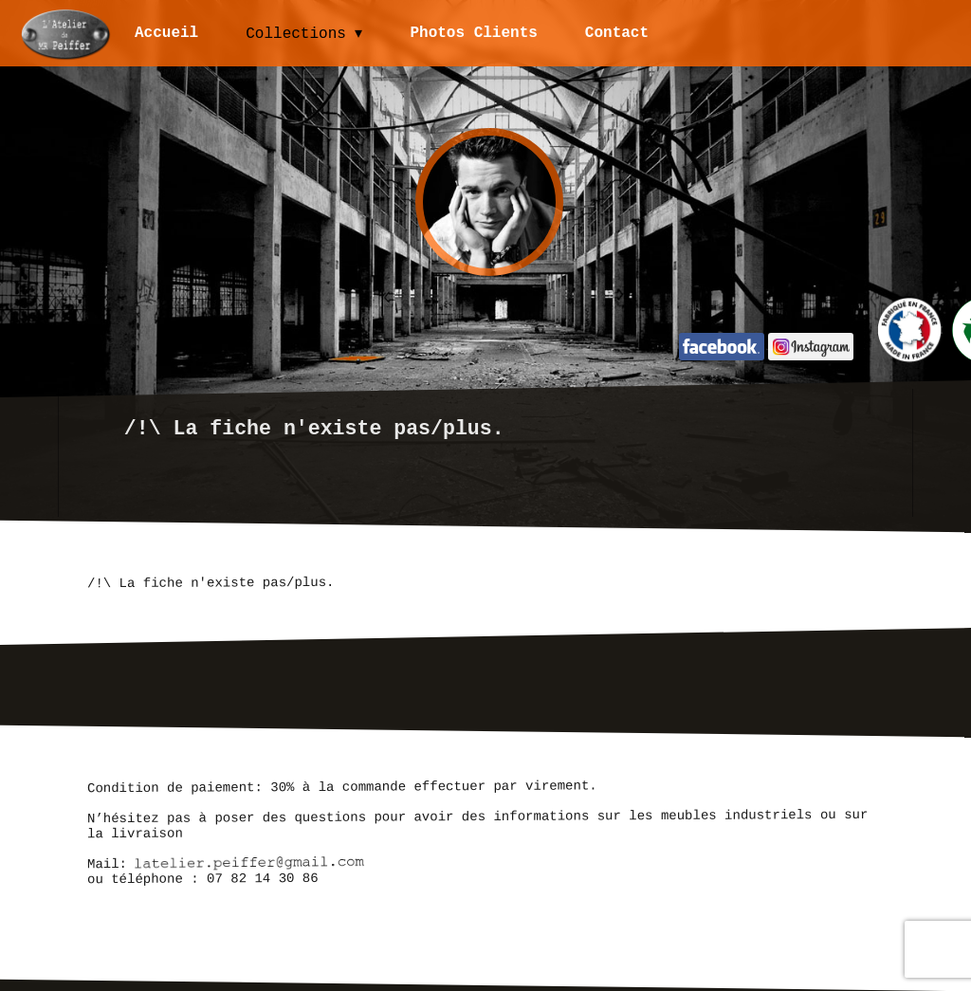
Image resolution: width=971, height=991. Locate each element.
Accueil (166, 33)
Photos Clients (475, 33)
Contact (618, 33)
